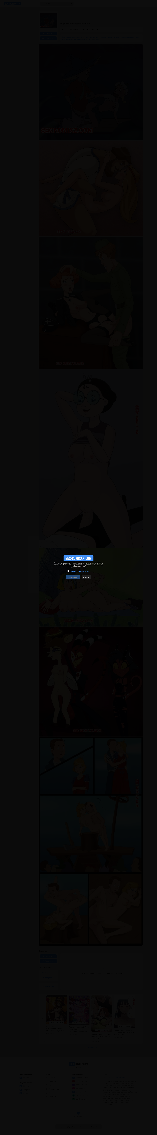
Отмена (86, 577)
